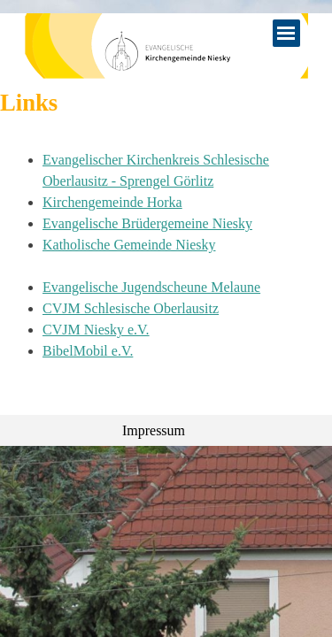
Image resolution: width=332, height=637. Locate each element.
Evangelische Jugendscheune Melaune (151, 287)
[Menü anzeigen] (286, 33)
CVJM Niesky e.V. (96, 329)
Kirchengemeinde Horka (112, 202)
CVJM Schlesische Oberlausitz (130, 308)
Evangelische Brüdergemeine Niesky (147, 223)
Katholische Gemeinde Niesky (129, 244)
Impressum (153, 430)
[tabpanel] (166, 266)
